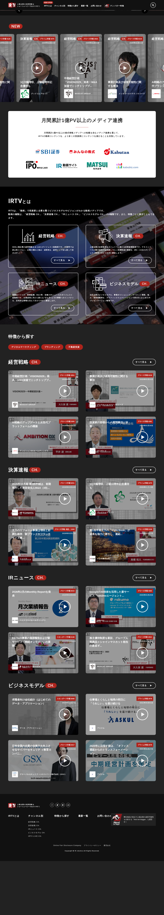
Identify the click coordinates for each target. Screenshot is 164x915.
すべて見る (59, 314)
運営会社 (107, 899)
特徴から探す (73, 6)
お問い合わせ (96, 6)
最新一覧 (84, 6)
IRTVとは (48, 6)
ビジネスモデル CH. (36, 887)
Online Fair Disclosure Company (67, 899)
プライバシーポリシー (92, 899)
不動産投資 (74, 401)
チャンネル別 (59, 6)
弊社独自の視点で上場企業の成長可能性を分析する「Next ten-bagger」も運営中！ (139, 873)
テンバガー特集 (117, 6)
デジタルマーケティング (23, 401)
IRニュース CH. (35, 883)
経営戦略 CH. (34, 876)
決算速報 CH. (34, 879)
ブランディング (52, 401)
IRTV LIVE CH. (35, 890)
